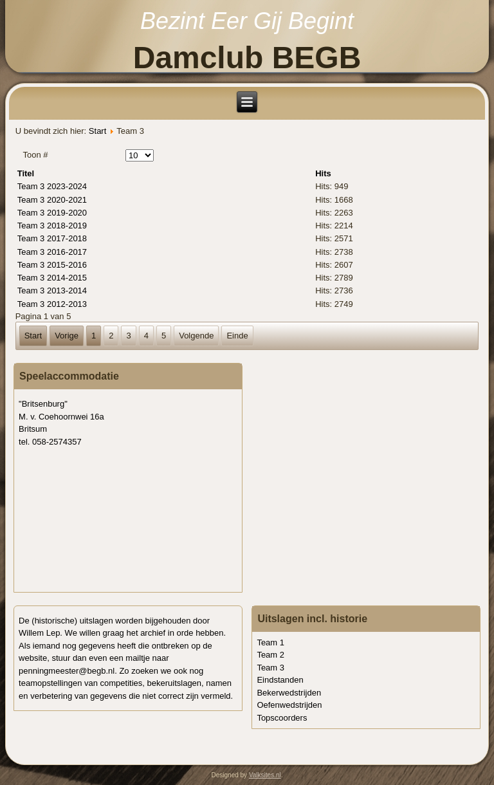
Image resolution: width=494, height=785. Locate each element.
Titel (26, 173)
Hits (323, 173)
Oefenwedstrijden (289, 705)
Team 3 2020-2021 (52, 200)
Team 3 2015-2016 (52, 265)
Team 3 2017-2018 (52, 238)
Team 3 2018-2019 (52, 225)
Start (97, 131)
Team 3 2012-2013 (52, 304)
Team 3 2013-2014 (52, 290)
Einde (237, 335)
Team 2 (270, 655)
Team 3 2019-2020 (52, 212)
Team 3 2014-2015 (52, 277)
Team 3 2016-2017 (52, 252)
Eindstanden (280, 680)
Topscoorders (282, 718)
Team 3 (270, 667)
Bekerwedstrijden (289, 692)
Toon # (35, 155)
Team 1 (270, 642)
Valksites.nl (265, 775)
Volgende (196, 335)
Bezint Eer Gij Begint (247, 21)
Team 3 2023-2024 (52, 186)
